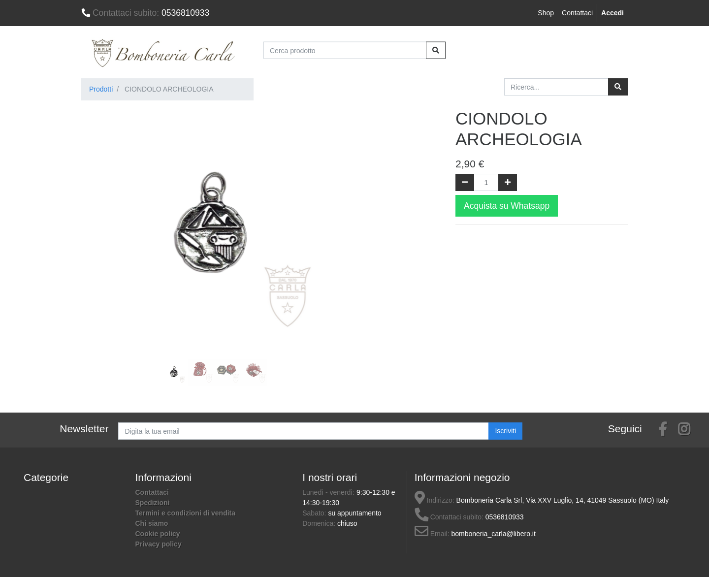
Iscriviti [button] (505, 431)
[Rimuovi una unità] (464, 182)
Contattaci (577, 13)
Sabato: (315, 513)
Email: (432, 534)
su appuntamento (354, 513)
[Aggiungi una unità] (507, 182)
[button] (101, 206)
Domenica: (319, 523)
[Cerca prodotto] (344, 50)
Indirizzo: (434, 500)
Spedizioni (152, 503)
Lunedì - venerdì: (329, 492)
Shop (546, 13)
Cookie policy (157, 534)
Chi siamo (151, 523)
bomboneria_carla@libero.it (493, 534)
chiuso (347, 523)
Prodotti (101, 89)
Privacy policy (158, 544)
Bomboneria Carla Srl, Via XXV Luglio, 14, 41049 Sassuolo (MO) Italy (562, 500)
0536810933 (145, 13)
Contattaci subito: (449, 517)
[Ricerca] (618, 87)
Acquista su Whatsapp (506, 206)
